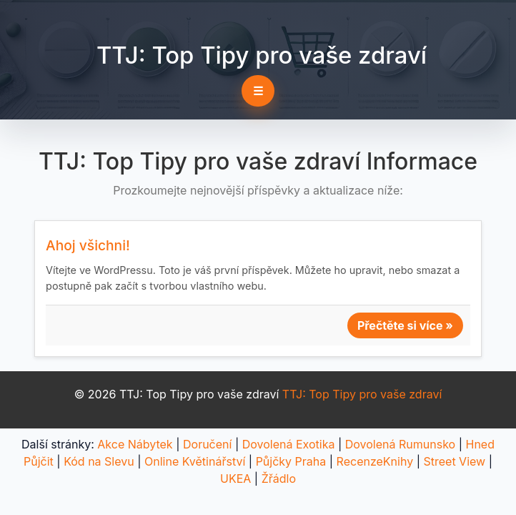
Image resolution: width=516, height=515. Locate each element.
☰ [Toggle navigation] (258, 91)
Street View (454, 461)
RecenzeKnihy (375, 461)
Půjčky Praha (291, 461)
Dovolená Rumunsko (400, 444)
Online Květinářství (194, 461)
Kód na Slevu (99, 461)
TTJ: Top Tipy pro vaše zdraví (261, 55)
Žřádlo (279, 478)
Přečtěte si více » (405, 325)
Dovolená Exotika (288, 444)
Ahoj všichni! (88, 245)
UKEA (235, 478)
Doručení (207, 444)
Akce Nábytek (134, 444)
